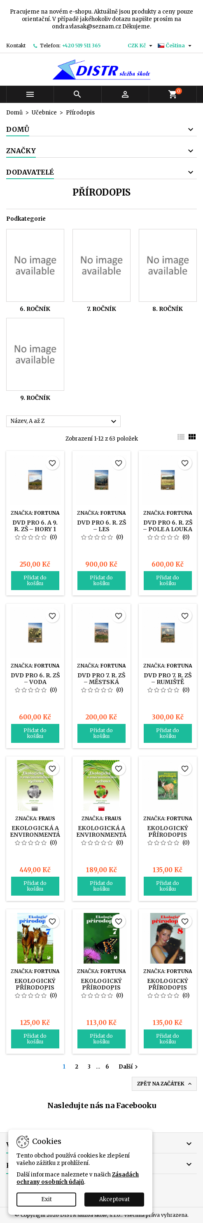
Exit (46, 1199)
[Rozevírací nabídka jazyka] (176, 46)
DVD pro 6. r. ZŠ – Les (101, 526)
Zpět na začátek (165, 1084)
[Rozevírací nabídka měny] (141, 46)
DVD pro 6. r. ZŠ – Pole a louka (167, 526)
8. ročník (167, 309)
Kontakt (16, 45)
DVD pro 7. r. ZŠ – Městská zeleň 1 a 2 (101, 682)
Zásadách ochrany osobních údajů (77, 1178)
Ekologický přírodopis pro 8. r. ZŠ (167, 987)
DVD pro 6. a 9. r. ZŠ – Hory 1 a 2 (35, 529)
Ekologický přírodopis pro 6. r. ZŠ (167, 834)
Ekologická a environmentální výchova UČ (106, 834)
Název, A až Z (65, 422)
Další (129, 1067)
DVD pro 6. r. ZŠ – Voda (35, 679)
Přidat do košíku (35, 580)
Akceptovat (114, 1199)
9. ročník (35, 397)
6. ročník (35, 309)
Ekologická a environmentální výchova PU (40, 834)
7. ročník (101, 309)
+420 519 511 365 (81, 45)
